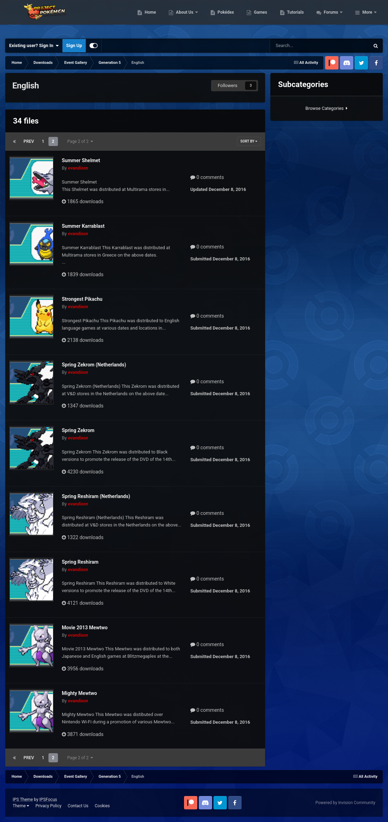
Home (188, 17)
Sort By (249, 141)
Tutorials (333, 17)
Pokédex (263, 17)
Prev (29, 141)
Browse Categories (326, 108)
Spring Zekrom (78, 430)
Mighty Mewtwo (79, 693)
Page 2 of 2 (80, 141)
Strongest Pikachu (82, 299)
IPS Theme (23, 799)
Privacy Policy (48, 805)
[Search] (299, 45)
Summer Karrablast (83, 226)
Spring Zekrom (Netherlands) (94, 364)
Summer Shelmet (81, 160)
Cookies (102, 805)
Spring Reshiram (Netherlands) (96, 496)
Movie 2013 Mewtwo (85, 627)
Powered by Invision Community (345, 802)
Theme (21, 805)
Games (298, 17)
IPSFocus (48, 799)
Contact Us (78, 805)
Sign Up (74, 45)
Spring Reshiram (80, 562)
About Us (223, 17)
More (367, 17)
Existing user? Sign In (34, 45)
